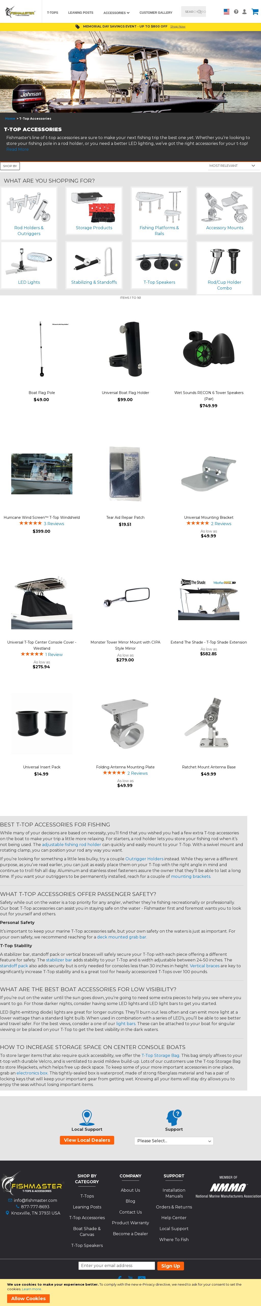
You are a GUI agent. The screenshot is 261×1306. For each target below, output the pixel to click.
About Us (130, 1190)
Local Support (174, 1228)
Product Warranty (130, 1222)
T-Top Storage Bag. (160, 1055)
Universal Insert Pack (41, 767)
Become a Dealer (130, 1233)
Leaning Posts (87, 1207)
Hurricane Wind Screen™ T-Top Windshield (42, 517)
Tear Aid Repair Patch (125, 517)
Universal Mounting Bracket (208, 517)
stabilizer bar (59, 960)
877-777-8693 (35, 1206)
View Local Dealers (87, 1140)
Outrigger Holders (144, 858)
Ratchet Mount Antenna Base (209, 767)
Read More (17, 149)
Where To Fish (174, 1239)
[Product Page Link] (42, 349)
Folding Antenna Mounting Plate (125, 767)
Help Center (174, 1217)
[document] (131, 1292)
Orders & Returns (174, 1207)
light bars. (126, 1023)
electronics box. (32, 1073)
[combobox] (193, 11)
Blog (130, 1201)
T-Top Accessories (87, 1217)
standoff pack (14, 965)
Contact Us (130, 1212)
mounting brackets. (191, 876)
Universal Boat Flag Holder (125, 392)
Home (10, 118)
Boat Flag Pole (42, 392)
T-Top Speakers (87, 1245)
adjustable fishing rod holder (71, 844)
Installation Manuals (174, 1193)
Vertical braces (204, 965)
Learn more (31, 1289)
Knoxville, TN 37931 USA (35, 1213)
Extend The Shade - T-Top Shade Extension (209, 642)
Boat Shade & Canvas (87, 1231)
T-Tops (87, 1196)
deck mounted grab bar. (122, 937)
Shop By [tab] (10, 166)
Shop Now (178, 26)
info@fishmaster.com (35, 1200)
